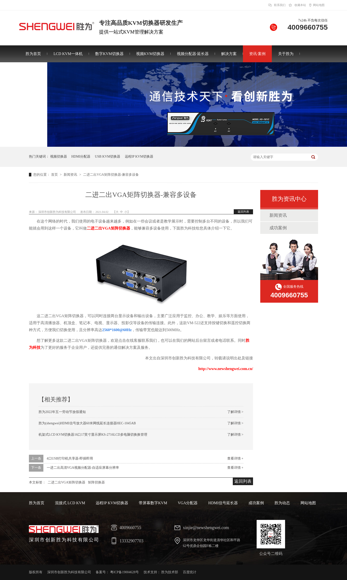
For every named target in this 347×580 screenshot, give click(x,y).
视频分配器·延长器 (193, 54)
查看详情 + (235, 458)
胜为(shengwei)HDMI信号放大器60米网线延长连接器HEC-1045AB (87, 423)
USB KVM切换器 (107, 156)
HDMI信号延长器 (223, 503)
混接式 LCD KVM (70, 503)
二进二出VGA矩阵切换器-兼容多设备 (111, 174)
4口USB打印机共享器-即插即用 (70, 458)
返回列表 (243, 211)
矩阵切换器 (96, 482)
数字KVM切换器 (109, 54)
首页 (55, 174)
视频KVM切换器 (150, 54)
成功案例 (278, 227)
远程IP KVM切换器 (139, 156)
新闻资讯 (71, 174)
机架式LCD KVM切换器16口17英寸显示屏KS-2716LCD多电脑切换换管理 (93, 434)
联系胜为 (33, 71)
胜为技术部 (169, 572)
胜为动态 (282, 503)
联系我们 (280, 5)
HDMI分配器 (80, 156)
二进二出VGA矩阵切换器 (108, 228)
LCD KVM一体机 (68, 54)
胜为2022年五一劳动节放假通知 (62, 412)
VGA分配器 (188, 503)
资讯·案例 (257, 54)
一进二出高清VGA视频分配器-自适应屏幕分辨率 (83, 467)
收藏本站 (300, 5)
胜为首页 (33, 54)
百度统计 (189, 572)
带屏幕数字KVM (153, 503)
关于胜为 (286, 54)
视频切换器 (58, 156)
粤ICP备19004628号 (124, 572)
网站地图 (319, 5)
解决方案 (229, 54)
